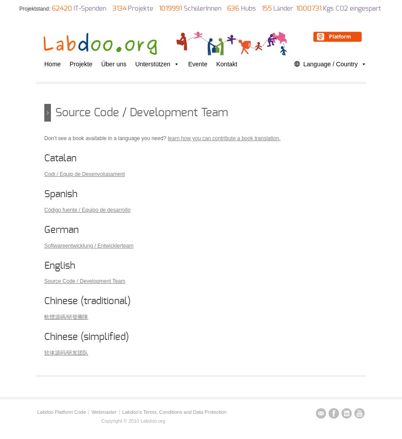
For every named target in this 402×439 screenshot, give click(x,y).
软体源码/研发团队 (66, 353)
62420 (62, 8)
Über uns (114, 64)
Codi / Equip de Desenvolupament (84, 174)
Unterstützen (157, 64)
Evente (198, 64)
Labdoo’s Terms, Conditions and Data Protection (174, 412)
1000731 (308, 8)
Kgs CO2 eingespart (352, 8)
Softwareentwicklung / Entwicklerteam (88, 246)
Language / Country (335, 64)
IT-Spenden (89, 8)
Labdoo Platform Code (61, 412)
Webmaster (104, 412)
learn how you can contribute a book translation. (224, 138)
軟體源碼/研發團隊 (66, 317)
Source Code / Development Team (84, 281)
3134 (119, 8)
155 (267, 8)
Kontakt (226, 64)
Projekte (140, 8)
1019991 (170, 8)
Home (52, 64)
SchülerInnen (203, 8)
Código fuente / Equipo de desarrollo (87, 210)
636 (233, 8)
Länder (283, 8)
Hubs (248, 8)
